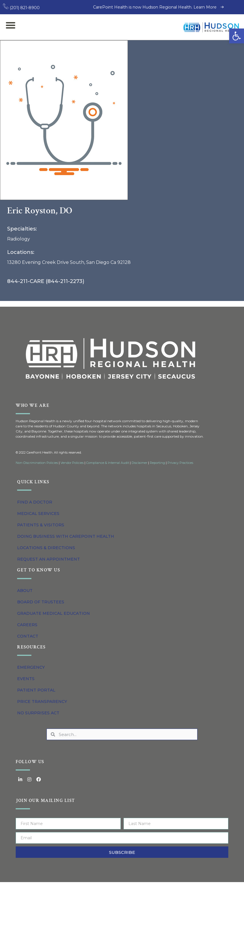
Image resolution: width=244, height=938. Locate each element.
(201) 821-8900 (21, 7)
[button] (236, 36)
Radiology (18, 239)
